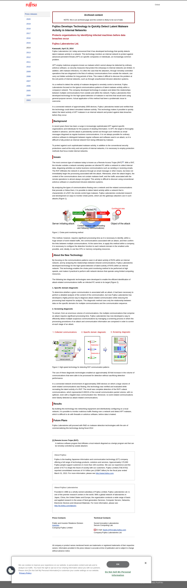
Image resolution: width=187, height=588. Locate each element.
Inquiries (55, 525)
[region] (81, 569)
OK (118, 564)
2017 (29, 33)
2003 (29, 100)
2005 (29, 91)
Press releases (31, 14)
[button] (10, 570)
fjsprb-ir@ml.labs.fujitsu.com (114, 530)
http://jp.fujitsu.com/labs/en (65, 506)
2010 (29, 67)
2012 (29, 57)
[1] (53, 440)
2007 (29, 81)
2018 (29, 29)
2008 (29, 76)
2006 (29, 86)
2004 (29, 95)
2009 (29, 71)
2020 (29, 19)
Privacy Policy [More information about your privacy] (25, 573)
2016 (29, 38)
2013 (29, 52)
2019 (29, 24)
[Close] (145, 563)
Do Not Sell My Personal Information (118, 573)
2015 (29, 43)
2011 (29, 62)
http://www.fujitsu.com (105, 473)
